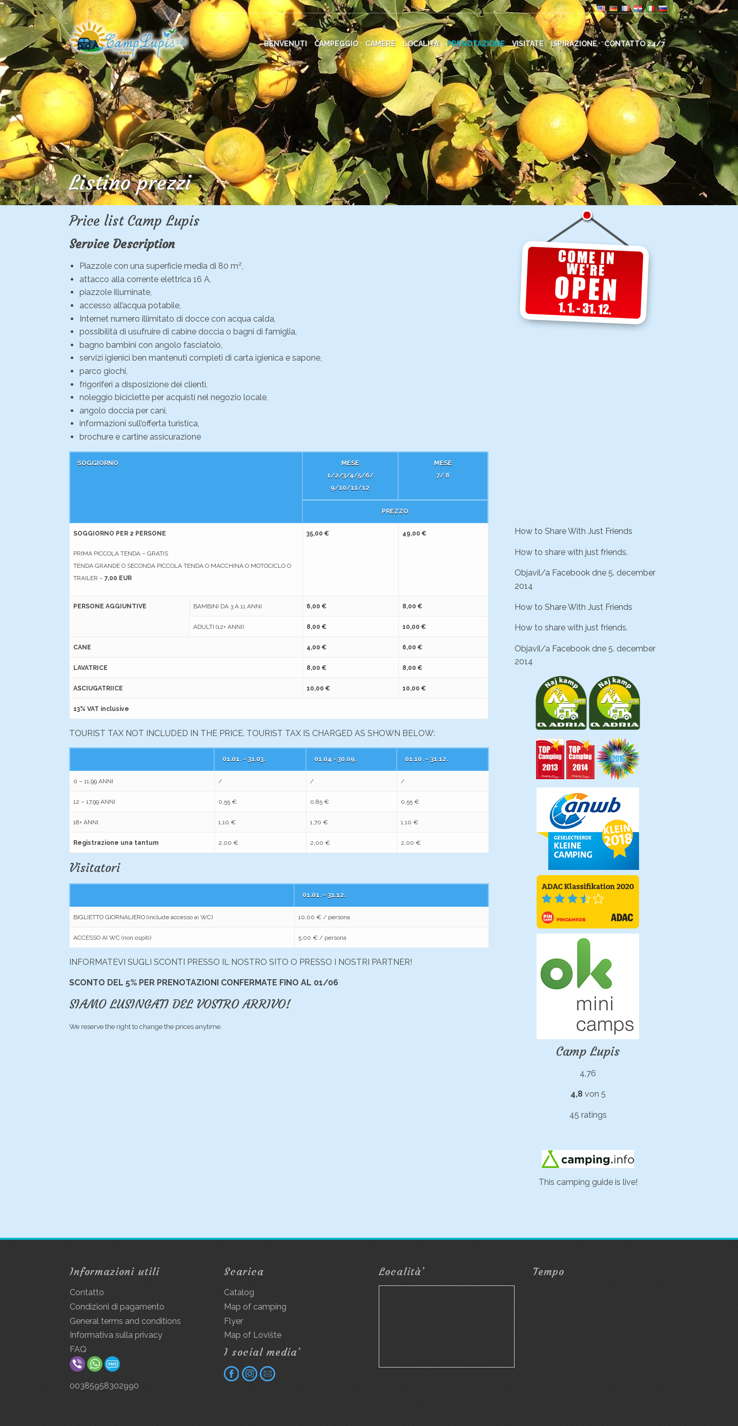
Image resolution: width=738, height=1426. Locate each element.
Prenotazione (476, 43)
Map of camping (255, 1307)
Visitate (528, 43)
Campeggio (336, 43)
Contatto (87, 1292)
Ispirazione (574, 43)
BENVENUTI (285, 43)
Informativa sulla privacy (116, 1335)
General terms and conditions (125, 1321)
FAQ (78, 1349)
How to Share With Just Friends (573, 531)
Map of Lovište (252, 1335)
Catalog (239, 1292)
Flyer (233, 1321)
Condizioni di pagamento (117, 1307)
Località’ (421, 43)
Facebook (571, 573)
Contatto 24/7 (634, 43)
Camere (380, 43)
